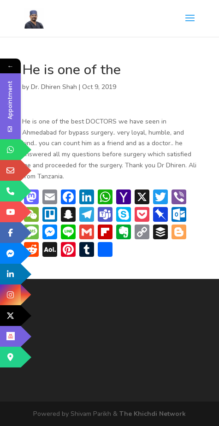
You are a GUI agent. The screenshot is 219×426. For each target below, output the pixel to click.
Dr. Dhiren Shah (54, 87)
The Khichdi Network (152, 413)
